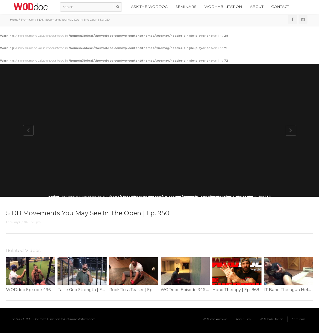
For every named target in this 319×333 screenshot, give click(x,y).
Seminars (185, 6)
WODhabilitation (223, 6)
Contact (280, 6)
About (256, 6)
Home (14, 20)
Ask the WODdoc (149, 6)
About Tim (243, 319)
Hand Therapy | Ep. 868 (235, 289)
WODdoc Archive (215, 319)
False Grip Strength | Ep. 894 (85, 289)
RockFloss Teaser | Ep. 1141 (135, 289)
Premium (27, 20)
